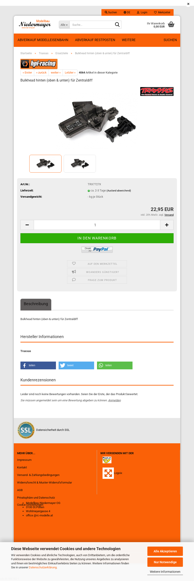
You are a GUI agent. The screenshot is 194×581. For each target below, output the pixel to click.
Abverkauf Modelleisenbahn (43, 40)
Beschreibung (36, 303)
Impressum (24, 460)
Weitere (129, 40)
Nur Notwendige (165, 562)
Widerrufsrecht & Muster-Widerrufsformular (44, 482)
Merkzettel (162, 12)
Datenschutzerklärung (43, 567)
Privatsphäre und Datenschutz (36, 497)
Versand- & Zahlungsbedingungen (38, 475)
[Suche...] (64, 25)
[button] (127, 12)
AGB (20, 490)
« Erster (27, 72)
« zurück (41, 72)
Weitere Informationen (165, 571)
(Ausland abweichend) (119, 190)
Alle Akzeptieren (165, 551)
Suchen (170, 40)
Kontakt (22, 467)
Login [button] (142, 12)
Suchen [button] (111, 12)
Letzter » (70, 72)
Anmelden (114, 400)
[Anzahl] (97, 225)
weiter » (56, 72)
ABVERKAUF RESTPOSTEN (95, 40)
